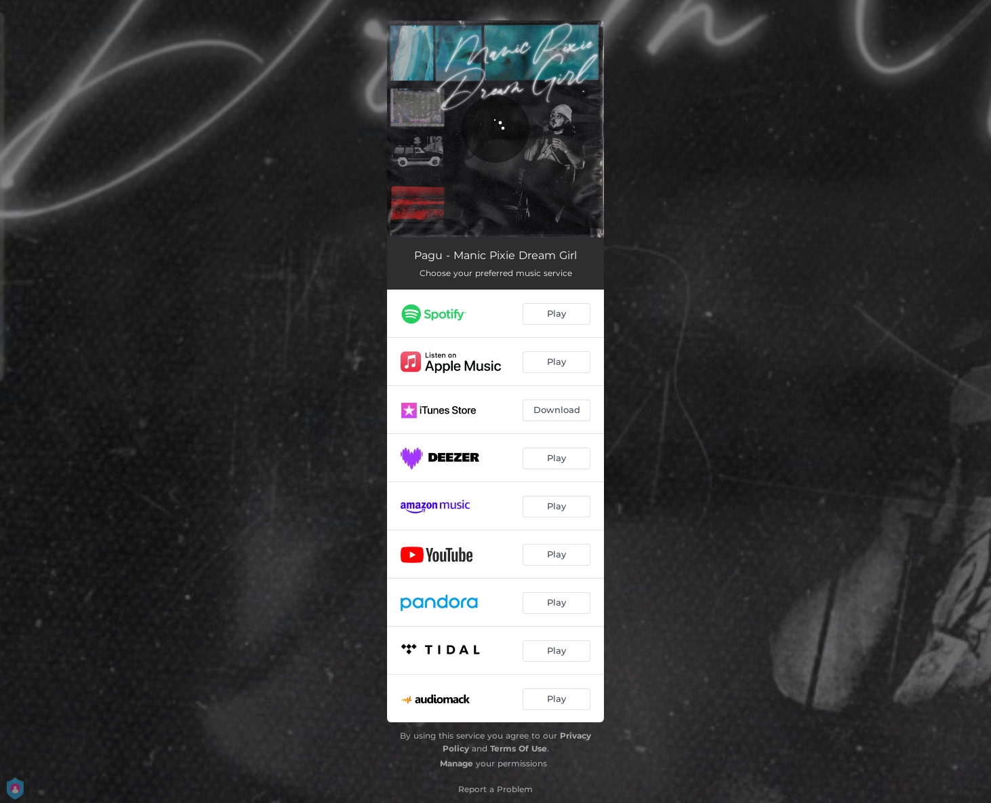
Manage (456, 763)
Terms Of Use (518, 748)
